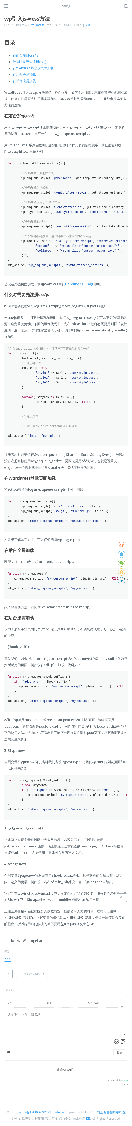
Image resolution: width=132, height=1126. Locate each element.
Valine (125, 1080)
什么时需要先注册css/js (30, 62)
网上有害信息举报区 (111, 1112)
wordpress (37, 25)
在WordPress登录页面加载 (33, 68)
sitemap (60, 1112)
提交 (119, 1052)
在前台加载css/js (26, 55)
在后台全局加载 (24, 74)
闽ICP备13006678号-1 (34, 1112)
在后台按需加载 (24, 81)
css (88, 25)
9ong (66, 6)
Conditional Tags (79, 284)
